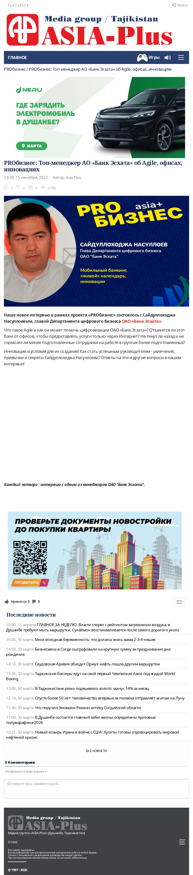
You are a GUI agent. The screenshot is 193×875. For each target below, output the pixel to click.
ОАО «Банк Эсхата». (142, 321)
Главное (17, 57)
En (24, 5)
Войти (180, 5)
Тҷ (17, 5)
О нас (13, 842)
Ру (9, 5)
